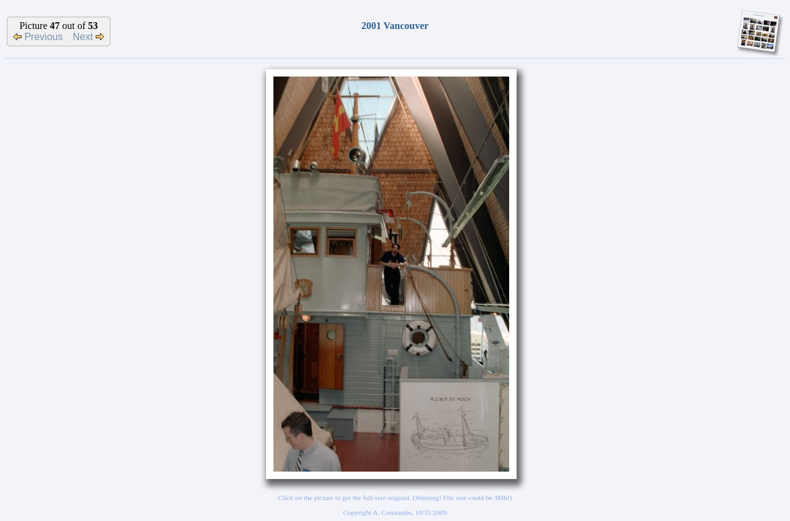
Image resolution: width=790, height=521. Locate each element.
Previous (38, 36)
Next (88, 36)
